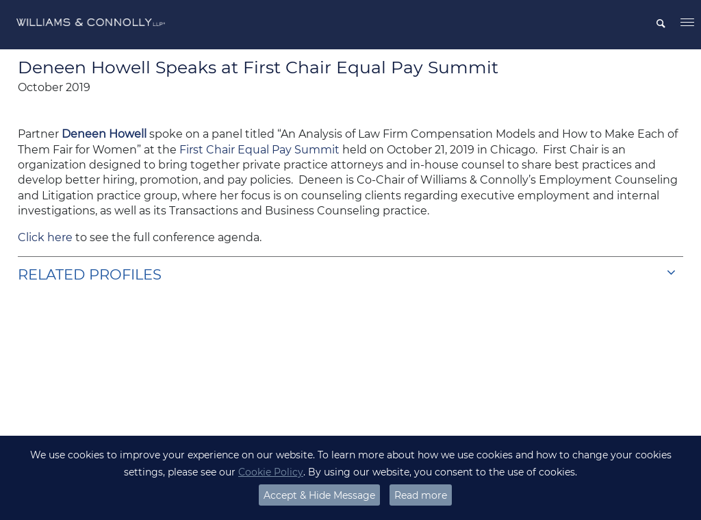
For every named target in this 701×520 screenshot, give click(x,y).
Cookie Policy (270, 472)
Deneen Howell (104, 133)
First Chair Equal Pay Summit (259, 149)
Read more (420, 495)
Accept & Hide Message (319, 495)
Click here (45, 237)
